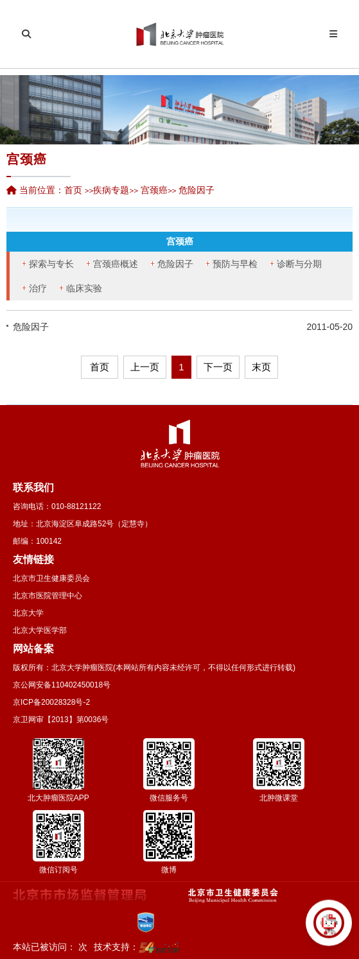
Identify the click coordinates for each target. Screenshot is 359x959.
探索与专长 (51, 264)
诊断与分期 (299, 264)
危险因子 (175, 264)
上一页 (144, 366)
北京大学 (28, 613)
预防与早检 (235, 264)
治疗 (38, 288)
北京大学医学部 (40, 630)
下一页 (218, 366)
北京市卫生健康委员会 (51, 578)
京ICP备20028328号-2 (51, 702)
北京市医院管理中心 (47, 595)
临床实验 (84, 288)
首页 (73, 190)
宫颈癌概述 (115, 264)
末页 (261, 366)
